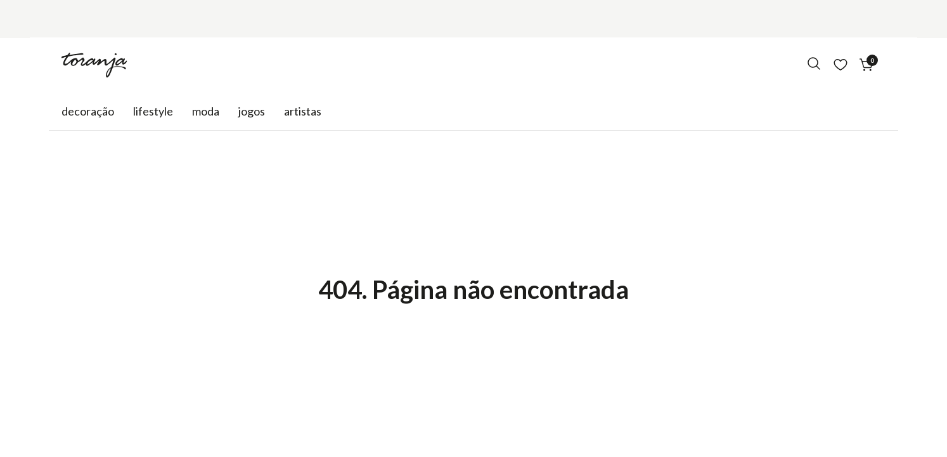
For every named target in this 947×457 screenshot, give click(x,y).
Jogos (251, 111)
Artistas (302, 111)
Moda (205, 111)
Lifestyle (153, 111)
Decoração (87, 111)
